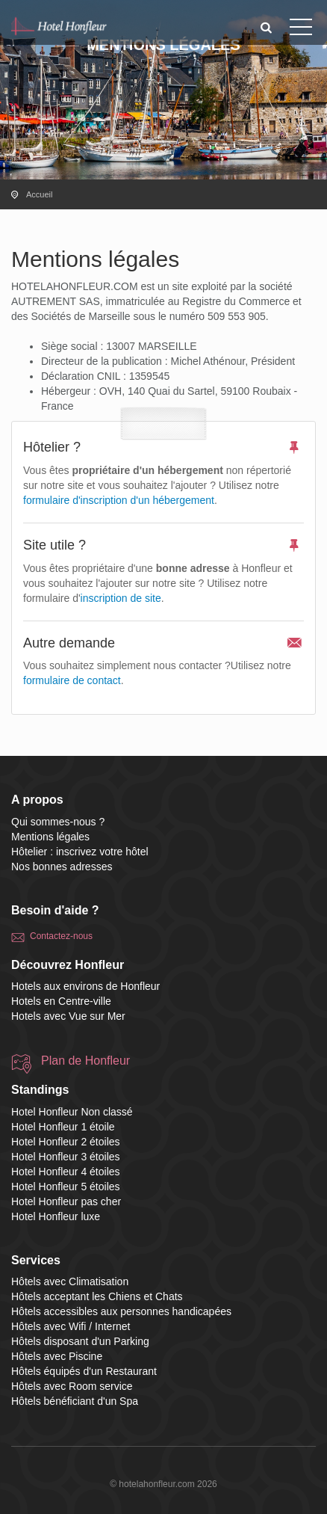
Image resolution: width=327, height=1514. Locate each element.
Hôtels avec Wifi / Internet (71, 1326)
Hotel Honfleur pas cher (66, 1201)
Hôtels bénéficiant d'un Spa (74, 1401)
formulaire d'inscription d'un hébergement (118, 500)
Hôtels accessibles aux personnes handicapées (121, 1311)
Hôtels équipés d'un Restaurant (84, 1371)
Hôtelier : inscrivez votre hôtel (80, 852)
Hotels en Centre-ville (61, 1001)
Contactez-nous (61, 936)
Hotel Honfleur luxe (55, 1216)
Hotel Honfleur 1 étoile (63, 1127)
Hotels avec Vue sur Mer (68, 1016)
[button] (266, 27)
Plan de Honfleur (85, 1060)
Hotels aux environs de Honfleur (85, 986)
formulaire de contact (72, 680)
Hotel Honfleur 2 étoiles (65, 1142)
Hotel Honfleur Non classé (72, 1112)
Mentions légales (50, 837)
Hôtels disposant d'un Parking (80, 1341)
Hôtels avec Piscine (56, 1356)
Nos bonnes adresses (61, 867)
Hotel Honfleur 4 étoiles (65, 1172)
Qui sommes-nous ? (58, 822)
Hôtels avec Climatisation (69, 1281)
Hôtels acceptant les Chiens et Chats (97, 1296)
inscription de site (121, 598)
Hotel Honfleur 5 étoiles (65, 1187)
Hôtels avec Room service (72, 1386)
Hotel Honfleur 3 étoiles (65, 1157)
